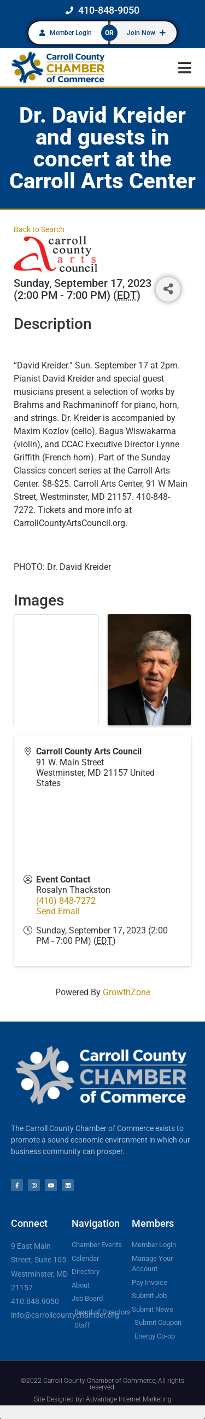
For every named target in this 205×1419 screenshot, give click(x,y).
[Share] (168, 289)
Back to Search (39, 229)
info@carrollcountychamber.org (65, 1315)
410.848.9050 (35, 1301)
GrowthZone (126, 992)
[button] (184, 67)
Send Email (58, 911)
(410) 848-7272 (66, 901)
